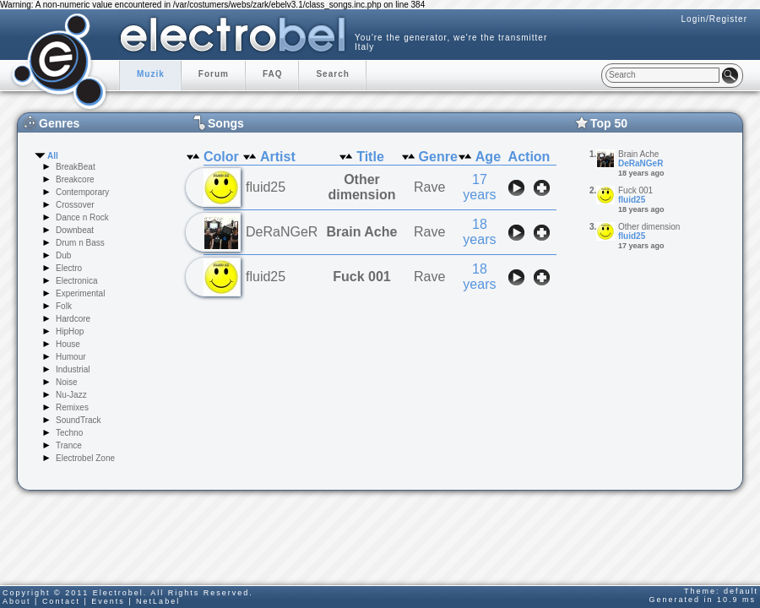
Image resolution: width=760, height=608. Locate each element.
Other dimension (361, 187)
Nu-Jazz (71, 394)
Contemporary (82, 192)
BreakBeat (75, 166)
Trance (69, 445)
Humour (71, 356)
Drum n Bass (80, 242)
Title (370, 156)
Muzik (151, 74)
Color (221, 156)
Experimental (80, 293)
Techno (69, 432)
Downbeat (75, 230)
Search (332, 74)
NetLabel (158, 601)
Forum (213, 74)
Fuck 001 (361, 276)
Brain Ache (362, 232)
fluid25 (631, 199)
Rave (429, 187)
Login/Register (714, 19)
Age (488, 156)
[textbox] (662, 75)
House (68, 344)
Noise (67, 382)
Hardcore (73, 318)
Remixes (72, 407)
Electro (69, 268)
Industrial (73, 369)
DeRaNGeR (640, 163)
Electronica (76, 280)
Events (108, 601)
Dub (63, 255)
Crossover (75, 204)
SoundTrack (78, 420)
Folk (64, 306)
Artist (278, 156)
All (52, 155)
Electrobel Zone (85, 458)
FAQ (273, 74)
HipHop (70, 331)
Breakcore (75, 179)
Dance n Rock (82, 217)
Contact (61, 601)
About (17, 601)
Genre (438, 156)
